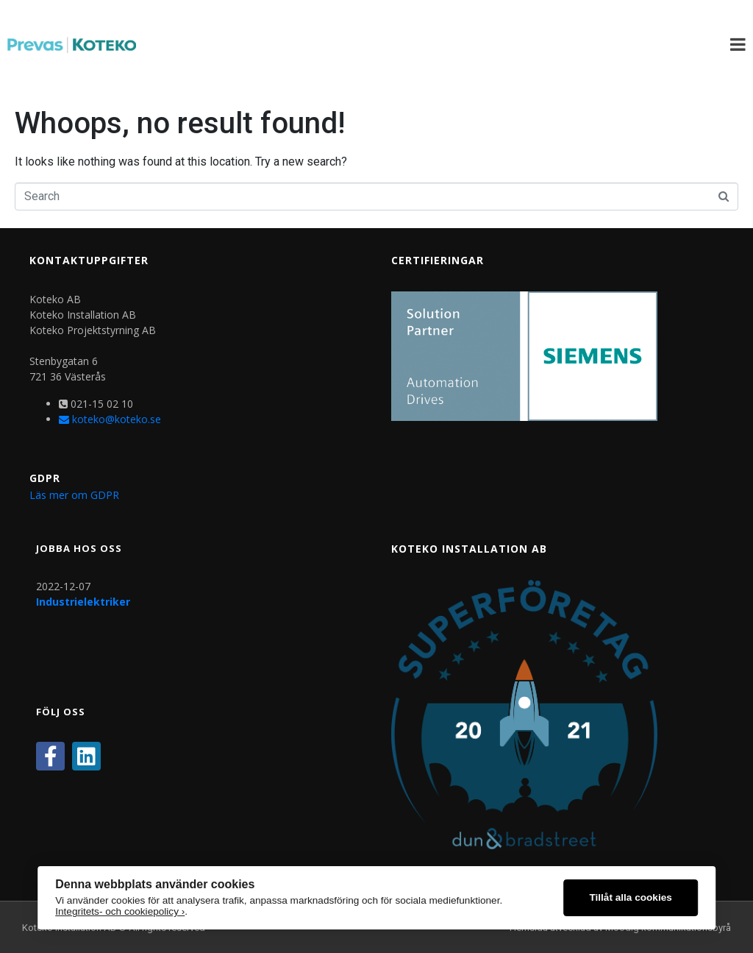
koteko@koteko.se (110, 419)
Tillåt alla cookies (630, 897)
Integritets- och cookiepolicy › (120, 911)
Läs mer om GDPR (74, 495)
